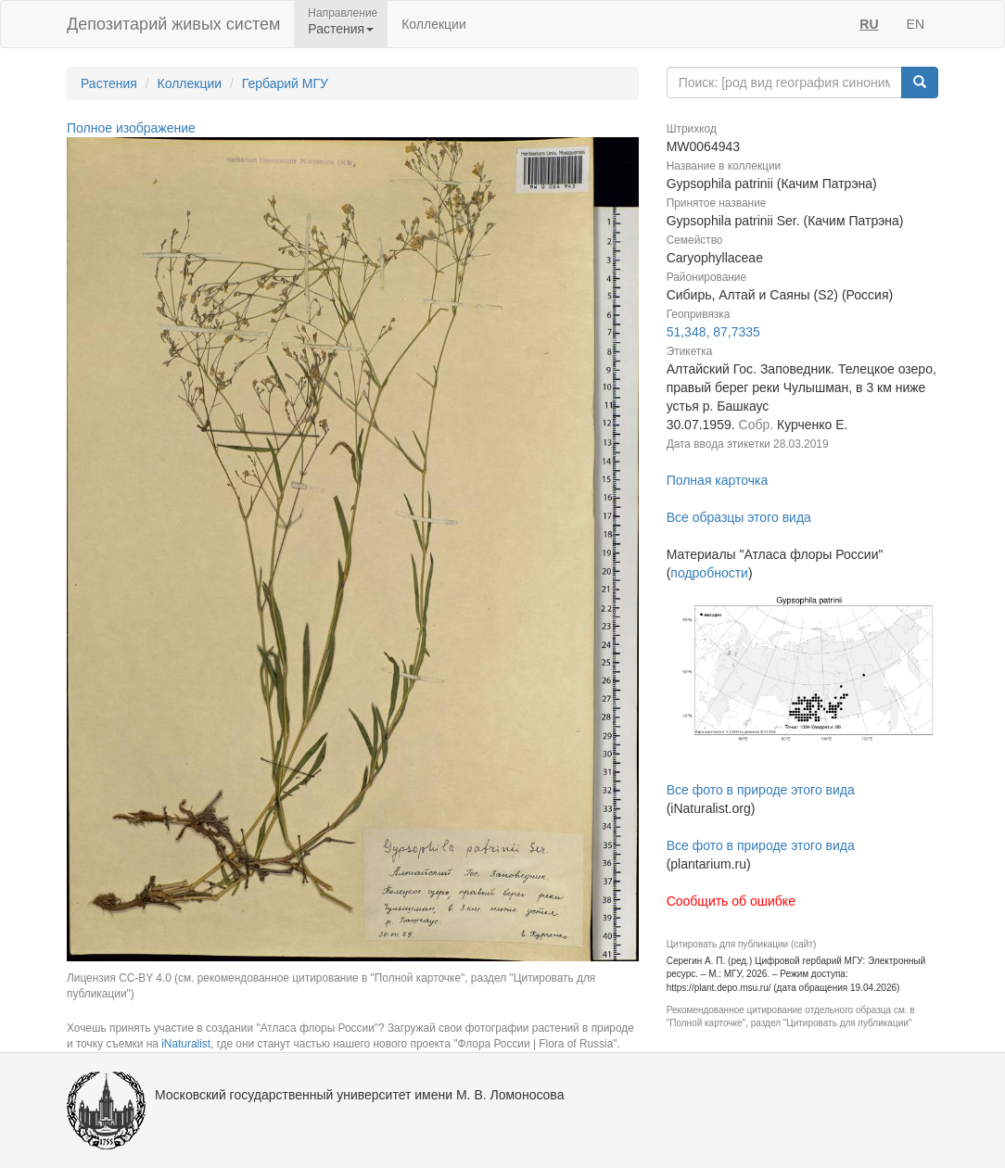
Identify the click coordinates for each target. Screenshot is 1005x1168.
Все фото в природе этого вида (761, 789)
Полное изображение (131, 128)
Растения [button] (341, 28)
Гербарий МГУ (285, 83)
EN (915, 24)
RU (868, 24)
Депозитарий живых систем (173, 24)
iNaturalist (185, 1043)
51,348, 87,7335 (713, 331)
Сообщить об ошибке (731, 901)
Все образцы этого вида (739, 517)
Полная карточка (718, 480)
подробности (709, 572)
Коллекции (433, 24)
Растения (109, 83)
